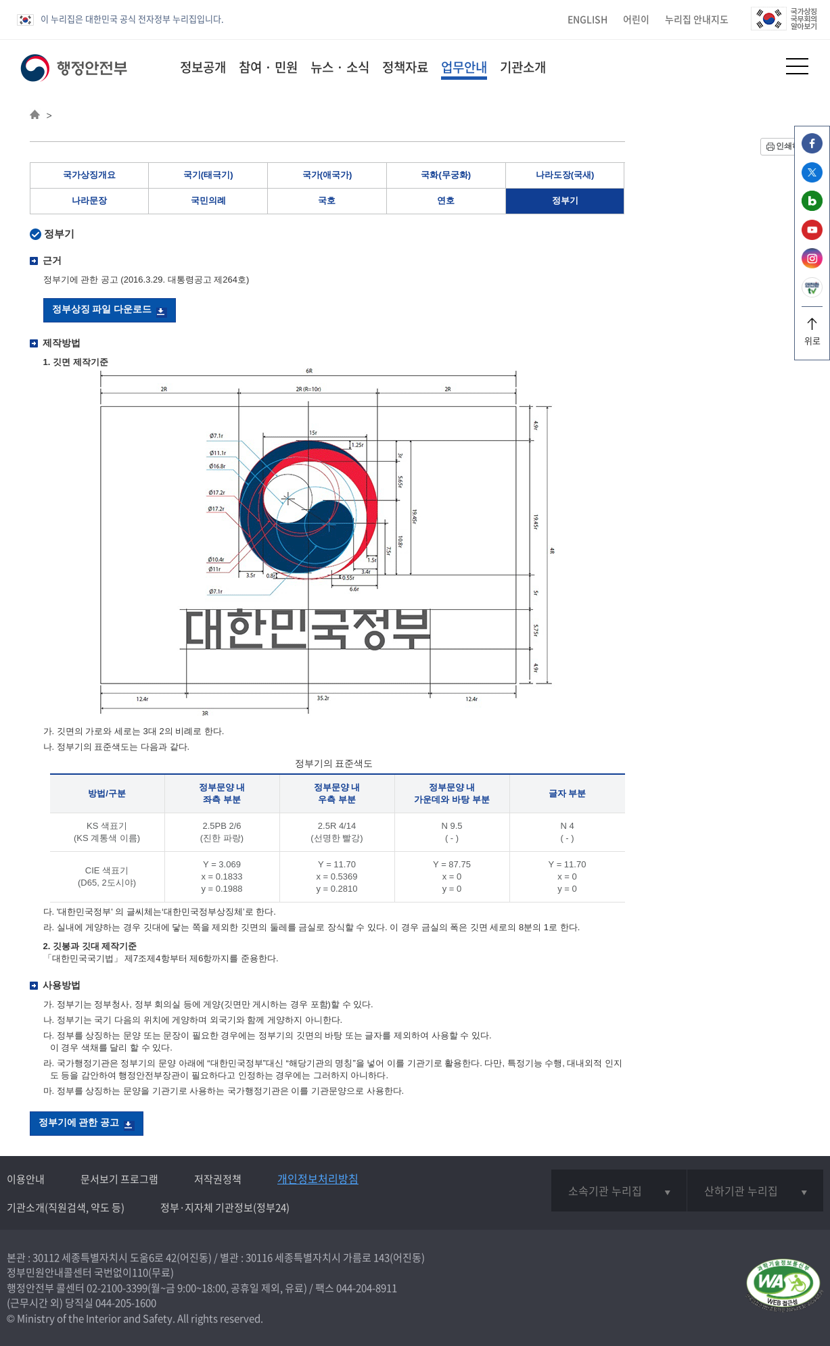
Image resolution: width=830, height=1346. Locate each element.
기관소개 (523, 66)
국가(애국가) (327, 175)
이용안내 (26, 1179)
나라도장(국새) (565, 175)
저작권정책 (217, 1179)
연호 (446, 200)
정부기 (565, 200)
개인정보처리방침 (318, 1178)
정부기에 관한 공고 (79, 1122)
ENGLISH (587, 19)
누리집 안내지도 (697, 19)
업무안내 (464, 66)
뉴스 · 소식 (339, 66)
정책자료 (405, 66)
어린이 (636, 19)
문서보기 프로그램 (119, 1179)
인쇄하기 (792, 146)
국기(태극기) (208, 175)
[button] (764, 65)
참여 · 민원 (268, 66)
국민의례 (208, 200)
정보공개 (203, 66)
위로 (812, 335)
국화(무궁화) (446, 175)
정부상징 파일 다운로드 (102, 309)
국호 (327, 200)
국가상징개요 (89, 175)
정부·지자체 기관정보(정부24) (225, 1207)
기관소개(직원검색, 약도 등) (65, 1207)
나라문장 (89, 200)
